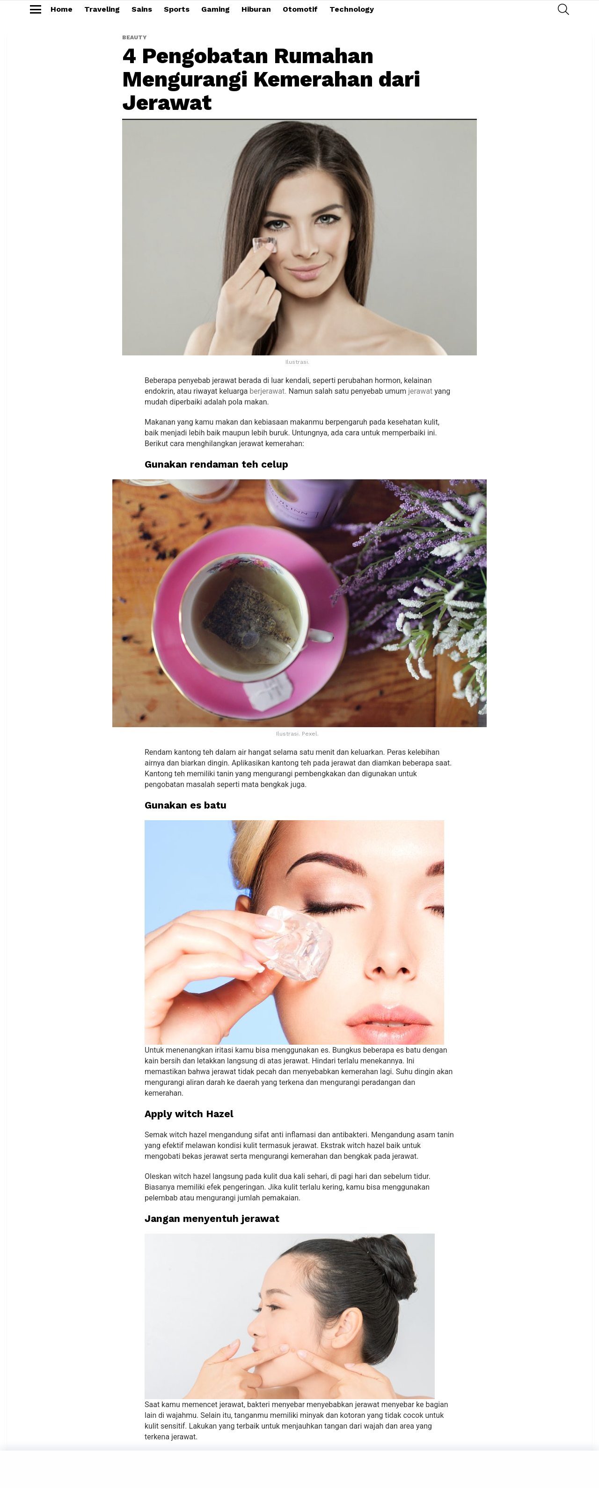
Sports (177, 9)
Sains (141, 9)
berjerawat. (267, 391)
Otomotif (300, 9)
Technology (351, 9)
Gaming (215, 9)
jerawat (420, 391)
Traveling (102, 9)
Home (62, 9)
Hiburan (256, 9)
